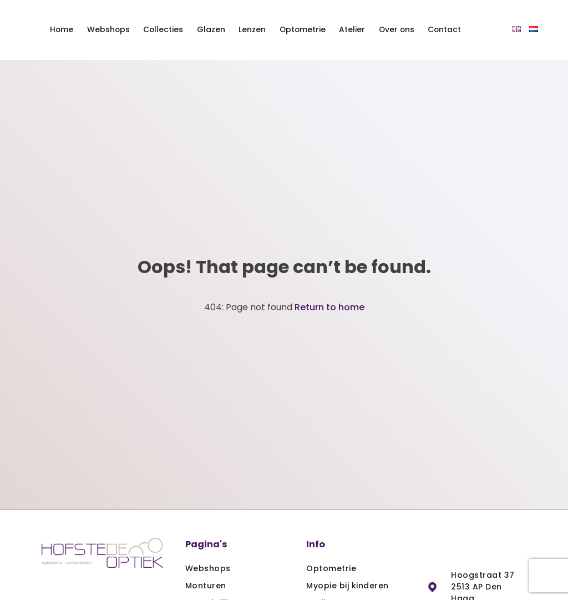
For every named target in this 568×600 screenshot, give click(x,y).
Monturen (205, 585)
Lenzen (252, 29)
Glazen (211, 29)
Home (61, 29)
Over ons (396, 29)
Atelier (352, 29)
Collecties (163, 29)
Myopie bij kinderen (347, 585)
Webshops (108, 29)
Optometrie (303, 29)
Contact (444, 29)
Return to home (329, 307)
